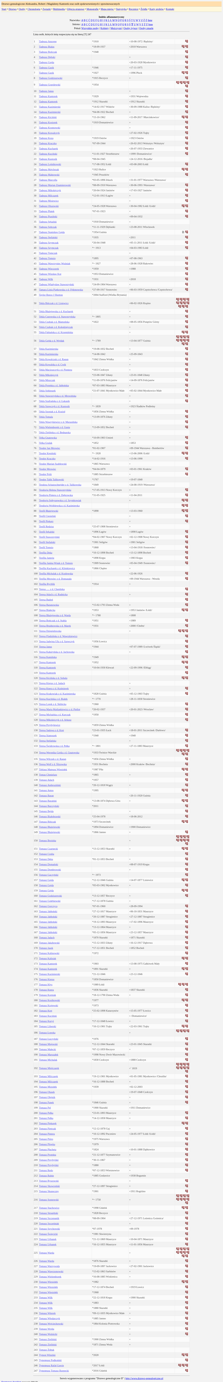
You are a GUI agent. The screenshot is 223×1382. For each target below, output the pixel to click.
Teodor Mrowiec (47, 469)
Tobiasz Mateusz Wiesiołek (53, 769)
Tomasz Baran (46, 795)
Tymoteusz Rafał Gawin (51, 1365)
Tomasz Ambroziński (50, 785)
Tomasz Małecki (47, 1049)
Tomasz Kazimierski (49, 974)
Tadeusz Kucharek (48, 148)
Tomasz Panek (46, 1102)
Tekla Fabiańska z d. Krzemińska (56, 332)
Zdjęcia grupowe (75, 9)
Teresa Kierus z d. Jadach (52, 683)
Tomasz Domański (48, 864)
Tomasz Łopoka (47, 1032)
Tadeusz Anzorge (48, 41)
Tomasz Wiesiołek (48, 1281)
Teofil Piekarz (46, 521)
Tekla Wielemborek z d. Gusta (54, 427)
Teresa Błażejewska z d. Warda (55, 615)
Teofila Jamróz (46, 557)
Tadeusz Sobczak (48, 227)
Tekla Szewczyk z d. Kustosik (54, 406)
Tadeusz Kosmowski (49, 127)
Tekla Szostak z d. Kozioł (52, 411)
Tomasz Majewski (48, 1044)
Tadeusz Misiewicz (49, 200)
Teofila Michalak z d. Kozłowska (56, 573)
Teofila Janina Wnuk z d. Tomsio (56, 563)
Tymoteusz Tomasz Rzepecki (54, 1370)
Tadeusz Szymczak (49, 242)
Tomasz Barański (48, 800)
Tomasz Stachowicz (49, 1207)
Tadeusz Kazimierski (49, 106)
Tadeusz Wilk (46, 279)
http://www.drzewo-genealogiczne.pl (144, 1378)
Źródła (143, 9)
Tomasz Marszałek (48, 1054)
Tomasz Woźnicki (48, 1334)
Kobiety (105, 28)
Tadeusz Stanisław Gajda (52, 232)
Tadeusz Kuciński (48, 153)
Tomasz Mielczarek (49, 1068)
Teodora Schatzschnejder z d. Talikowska (60, 484)
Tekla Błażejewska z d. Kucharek (56, 311)
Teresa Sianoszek (48, 735)
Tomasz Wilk (46, 1297)
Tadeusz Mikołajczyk (50, 190)
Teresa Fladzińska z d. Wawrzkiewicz (58, 636)
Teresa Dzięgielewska (50, 631)
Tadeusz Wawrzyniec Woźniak (54, 263)
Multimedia (59, 9)
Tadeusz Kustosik (48, 159)
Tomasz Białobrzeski (49, 816)
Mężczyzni (116, 28)
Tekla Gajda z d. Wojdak (51, 340)
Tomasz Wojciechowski (51, 1323)
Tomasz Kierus (46, 979)
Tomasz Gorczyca (48, 906)
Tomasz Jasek (46, 948)
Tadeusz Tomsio (47, 258)
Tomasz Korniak (47, 995)
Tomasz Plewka (47, 1144)
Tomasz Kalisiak (47, 958)
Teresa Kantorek (47, 662)
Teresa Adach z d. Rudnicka (53, 594)
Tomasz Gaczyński (48, 874)
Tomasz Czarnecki (48, 848)
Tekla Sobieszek (47, 390)
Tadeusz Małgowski (49, 174)
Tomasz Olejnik (47, 1097)
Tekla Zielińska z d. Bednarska (55, 432)
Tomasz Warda (46, 1252)
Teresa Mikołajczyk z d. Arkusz (55, 719)
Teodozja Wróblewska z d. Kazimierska (59, 505)
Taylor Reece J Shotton (51, 294)
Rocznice (133, 9)
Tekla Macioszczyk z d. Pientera (55, 369)
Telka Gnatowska (48, 437)
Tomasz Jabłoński (48, 911)
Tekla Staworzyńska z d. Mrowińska (57, 395)
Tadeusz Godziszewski (50, 78)
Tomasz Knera (46, 989)
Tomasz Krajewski (48, 1005)
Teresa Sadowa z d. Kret (51, 730)
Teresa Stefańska (47, 740)
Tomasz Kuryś (46, 1021)
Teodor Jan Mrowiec (49, 448)
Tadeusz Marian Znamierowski (55, 185)
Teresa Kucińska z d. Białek (53, 699)
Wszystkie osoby (90, 28)
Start (4, 9)
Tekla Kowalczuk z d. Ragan (53, 359)
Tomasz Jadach (47, 937)
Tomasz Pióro (46, 1139)
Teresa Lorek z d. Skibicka (52, 704)
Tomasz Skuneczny (49, 1191)
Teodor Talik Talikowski (51, 479)
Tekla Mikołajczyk (48, 375)
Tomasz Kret (45, 1010)
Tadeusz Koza (46, 138)
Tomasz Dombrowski (50, 869)
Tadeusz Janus (46, 91)
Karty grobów (156, 9)
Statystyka (121, 9)
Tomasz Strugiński (48, 1213)
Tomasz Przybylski (49, 1160)
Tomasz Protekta (47, 1154)
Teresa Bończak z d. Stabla (53, 620)
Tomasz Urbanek (47, 1239)
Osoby (22, 9)
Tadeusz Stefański (48, 237)
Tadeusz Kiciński (48, 117)
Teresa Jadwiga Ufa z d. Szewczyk (56, 641)
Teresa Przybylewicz (49, 725)
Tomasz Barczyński (49, 806)
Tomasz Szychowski (49, 1228)
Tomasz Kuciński (48, 1016)
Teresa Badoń (46, 599)
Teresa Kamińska (48, 657)
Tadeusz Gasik (46, 67)
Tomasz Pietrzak (47, 1128)
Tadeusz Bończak (48, 52)
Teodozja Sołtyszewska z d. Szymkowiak (60, 500)
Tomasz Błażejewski (49, 827)
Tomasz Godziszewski (50, 895)
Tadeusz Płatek (46, 211)
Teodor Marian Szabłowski (53, 463)
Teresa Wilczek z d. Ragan (52, 759)
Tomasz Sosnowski (49, 1199)
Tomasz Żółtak (46, 1349)
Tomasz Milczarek (48, 1076)
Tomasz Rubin (46, 1175)
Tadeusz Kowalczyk (49, 132)
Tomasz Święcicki (48, 1234)
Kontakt (170, 9)
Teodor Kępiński (47, 453)
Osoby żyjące (130, 28)
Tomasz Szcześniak (49, 1223)
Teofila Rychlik (47, 584)
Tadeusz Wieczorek (49, 268)
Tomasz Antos (46, 790)
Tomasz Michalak (48, 1059)
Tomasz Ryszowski (49, 1180)
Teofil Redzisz (46, 526)
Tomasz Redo (46, 1170)
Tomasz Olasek (47, 1092)
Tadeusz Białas (46, 46)
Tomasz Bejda (46, 811)
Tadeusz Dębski (47, 57)
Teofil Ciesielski (47, 516)
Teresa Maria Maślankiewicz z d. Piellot (59, 709)
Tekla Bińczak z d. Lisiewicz (53, 303)
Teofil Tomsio (46, 547)
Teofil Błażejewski (48, 510)
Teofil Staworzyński (49, 537)
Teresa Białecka (47, 610)
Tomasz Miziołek (48, 1086)
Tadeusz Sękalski (48, 221)
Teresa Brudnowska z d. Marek (55, 625)
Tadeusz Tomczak (48, 253)
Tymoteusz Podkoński (50, 1360)
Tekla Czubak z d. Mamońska (54, 321)
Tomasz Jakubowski (49, 942)
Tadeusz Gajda (46, 62)
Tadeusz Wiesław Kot (50, 274)
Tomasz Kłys (45, 984)
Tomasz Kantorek (48, 963)
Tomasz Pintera (47, 1133)
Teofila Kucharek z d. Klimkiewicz (57, 568)
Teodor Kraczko (47, 458)
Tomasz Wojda (46, 1328)
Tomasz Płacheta (47, 1149)
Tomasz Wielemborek (50, 1276)
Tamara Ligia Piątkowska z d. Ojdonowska (61, 289)
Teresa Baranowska (49, 604)
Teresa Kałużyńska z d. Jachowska (56, 652)
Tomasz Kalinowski (49, 953)
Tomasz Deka (46, 859)
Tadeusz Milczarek (48, 195)
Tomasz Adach (46, 780)
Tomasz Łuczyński (48, 1039)
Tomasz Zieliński (48, 1339)
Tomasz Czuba (46, 854)
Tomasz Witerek (47, 1313)
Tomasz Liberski (47, 1026)
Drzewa (13, 9)
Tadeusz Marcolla (48, 180)
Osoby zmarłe (146, 28)
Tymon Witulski (47, 1355)
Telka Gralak (45, 443)
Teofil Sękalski (46, 531)
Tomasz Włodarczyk (49, 1318)
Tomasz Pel (45, 1107)
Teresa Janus (45, 646)
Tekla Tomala (46, 416)
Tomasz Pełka (46, 1113)
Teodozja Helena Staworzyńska (55, 490)
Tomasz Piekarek (47, 1123)
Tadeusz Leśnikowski (50, 164)
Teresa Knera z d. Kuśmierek (54, 688)
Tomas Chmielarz (48, 774)
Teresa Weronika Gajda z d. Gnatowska (59, 752)
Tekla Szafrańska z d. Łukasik (54, 401)
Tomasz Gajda (46, 880)
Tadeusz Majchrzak (49, 169)
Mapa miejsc (107, 9)
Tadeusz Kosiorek (48, 122)
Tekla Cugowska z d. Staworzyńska (57, 316)
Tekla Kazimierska (48, 348)
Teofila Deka (45, 552)
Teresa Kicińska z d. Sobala (53, 678)
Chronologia (34, 9)
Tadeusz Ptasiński (48, 216)
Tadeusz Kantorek (48, 96)
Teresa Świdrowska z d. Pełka (54, 746)
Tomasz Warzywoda (49, 1266)
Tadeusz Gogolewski (49, 84)
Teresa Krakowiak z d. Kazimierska (57, 693)
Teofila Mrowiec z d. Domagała (55, 578)
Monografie (92, 9)
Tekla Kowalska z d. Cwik (52, 364)
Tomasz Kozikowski (49, 1000)
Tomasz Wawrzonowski (51, 1271)
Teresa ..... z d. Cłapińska (52, 589)
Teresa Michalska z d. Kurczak (55, 714)
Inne (150, 20)
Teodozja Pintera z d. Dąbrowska (56, 495)
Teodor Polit (45, 474)
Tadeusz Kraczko (48, 143)
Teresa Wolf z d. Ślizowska (53, 764)
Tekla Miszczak (47, 380)
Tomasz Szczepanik (49, 1218)
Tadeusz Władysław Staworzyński (56, 284)
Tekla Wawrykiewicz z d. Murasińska (58, 422)
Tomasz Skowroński (49, 1186)
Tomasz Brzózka (47, 840)
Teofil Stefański (47, 542)
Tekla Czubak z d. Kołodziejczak (56, 327)
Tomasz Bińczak (47, 821)
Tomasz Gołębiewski (49, 901)
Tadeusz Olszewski (49, 206)
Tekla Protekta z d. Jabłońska (54, 385)
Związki (47, 9)
